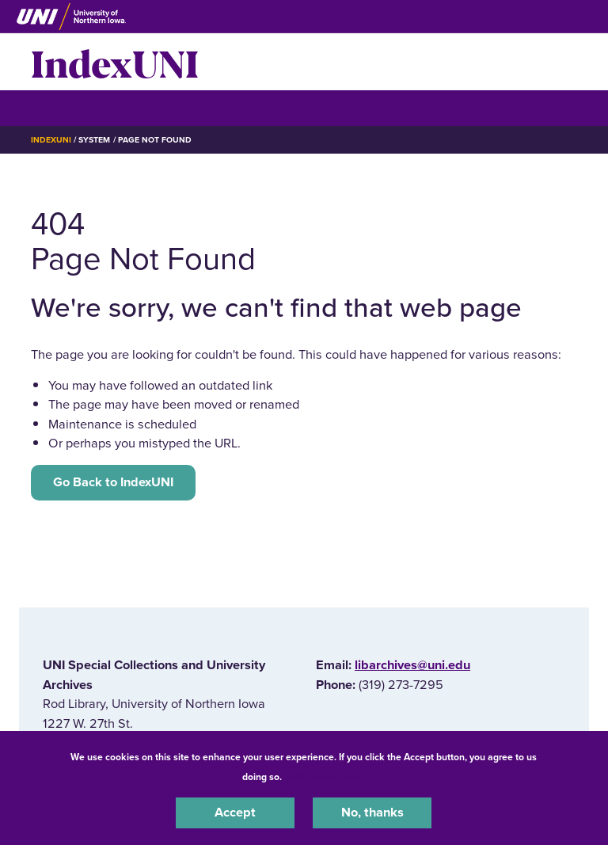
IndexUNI (115, 62)
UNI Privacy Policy (326, 776)
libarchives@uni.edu (412, 665)
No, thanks (372, 812)
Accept (235, 812)
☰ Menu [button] (59, 107)
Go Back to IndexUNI (113, 482)
